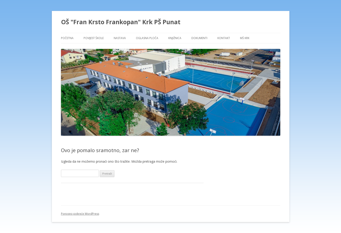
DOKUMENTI (199, 38)
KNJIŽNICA (174, 38)
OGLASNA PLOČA (147, 38)
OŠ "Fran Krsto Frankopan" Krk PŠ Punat (120, 22)
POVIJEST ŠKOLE (94, 38)
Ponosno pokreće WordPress (80, 214)
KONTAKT (223, 38)
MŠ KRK (244, 38)
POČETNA (67, 38)
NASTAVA (120, 38)
